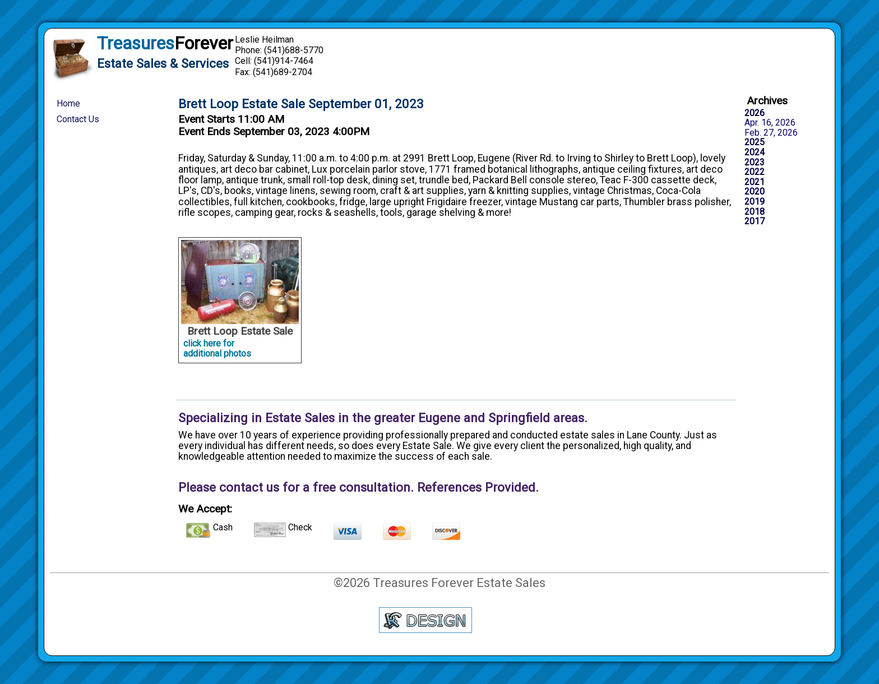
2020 (754, 192)
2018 (754, 212)
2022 (754, 172)
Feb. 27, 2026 (771, 133)
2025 (754, 142)
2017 (754, 221)
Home (68, 103)
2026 (754, 113)
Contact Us (78, 119)
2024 (754, 152)
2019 (754, 202)
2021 (754, 182)
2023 (754, 163)
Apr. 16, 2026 (769, 123)
